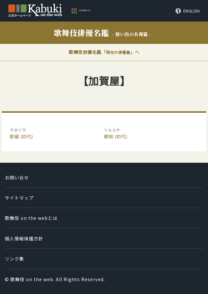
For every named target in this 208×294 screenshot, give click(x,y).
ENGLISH (191, 11)
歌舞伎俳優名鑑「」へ (104, 52)
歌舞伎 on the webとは (31, 218)
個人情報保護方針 (24, 238)
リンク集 (14, 258)
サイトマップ (19, 198)
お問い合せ (17, 177)
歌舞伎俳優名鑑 (102, 32)
